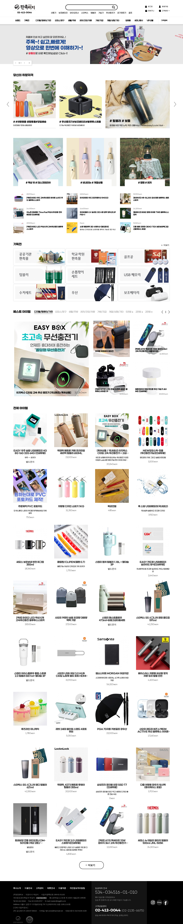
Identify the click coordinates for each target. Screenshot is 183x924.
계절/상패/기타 (113, 20)
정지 (166, 312)
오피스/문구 (59, 20)
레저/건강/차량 (86, 20)
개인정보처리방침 (77, 888)
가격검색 (164, 21)
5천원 (128, 312)
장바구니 (151, 11)
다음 (24, 63)
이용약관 (62, 888)
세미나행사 (138, 20)
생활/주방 (72, 20)
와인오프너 (74, 13)
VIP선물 (150, 20)
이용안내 (28, 888)
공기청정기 (121, 13)
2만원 (138, 312)
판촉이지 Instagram (153, 903)
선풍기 (53, 13)
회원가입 (165, 6)
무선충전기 (110, 13)
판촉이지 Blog (159, 903)
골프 (130, 13)
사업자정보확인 (41, 898)
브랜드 (17, 20)
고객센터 (165, 11)
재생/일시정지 (29, 63)
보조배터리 (63, 13)
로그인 (150, 6)
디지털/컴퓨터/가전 (43, 20)
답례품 (128, 20)
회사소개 (17, 888)
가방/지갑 (99, 20)
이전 (15, 63)
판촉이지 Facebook (166, 903)
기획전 (26, 20)
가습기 (101, 13)
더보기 (166, 245)
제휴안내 (51, 888)
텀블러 (93, 13)
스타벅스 (84, 13)
